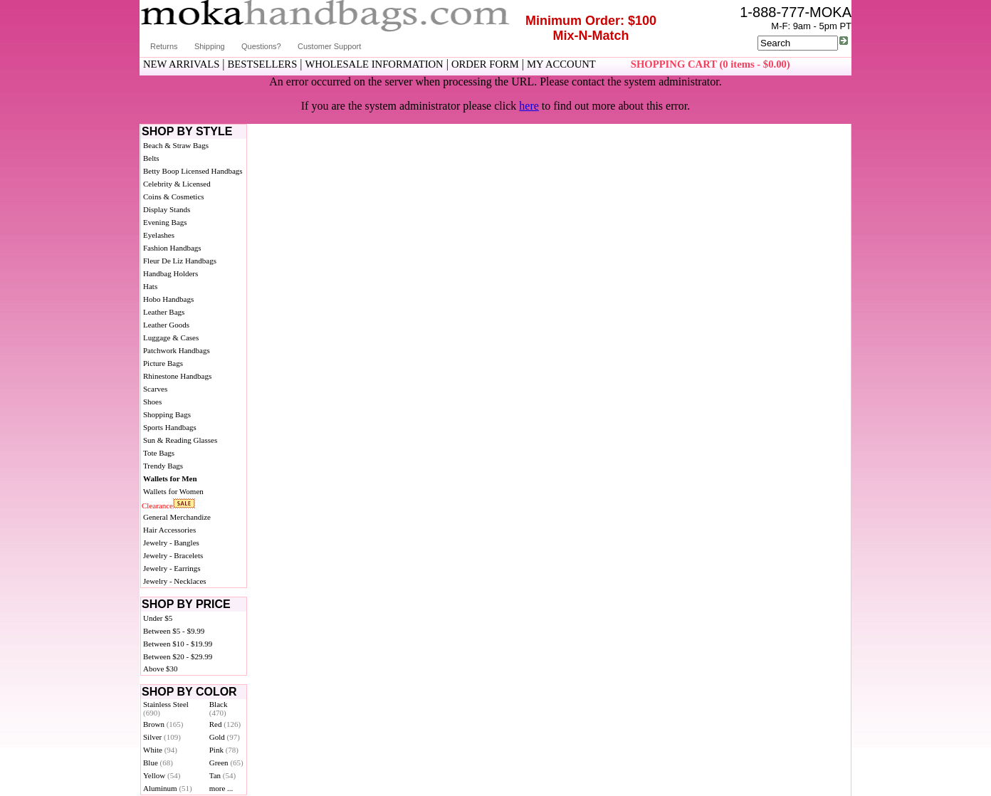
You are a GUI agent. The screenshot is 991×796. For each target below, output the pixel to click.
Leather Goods (166, 324)
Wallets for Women (173, 491)
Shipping (209, 46)
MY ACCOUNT (561, 64)
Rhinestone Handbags (177, 376)
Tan (222, 775)
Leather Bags (163, 312)
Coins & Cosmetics (173, 196)
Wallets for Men (170, 478)
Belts (151, 158)
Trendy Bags (163, 465)
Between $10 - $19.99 (177, 643)
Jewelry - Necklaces (174, 581)
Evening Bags (165, 222)
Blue (158, 762)
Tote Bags (158, 453)
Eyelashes (158, 235)
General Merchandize (177, 517)
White (160, 749)
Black (218, 708)
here (529, 106)
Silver (162, 737)
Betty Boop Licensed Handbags (193, 171)
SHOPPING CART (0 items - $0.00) (710, 64)
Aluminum (167, 788)
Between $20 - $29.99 (177, 656)
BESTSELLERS (263, 64)
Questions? (261, 46)
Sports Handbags (169, 427)
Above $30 (160, 668)
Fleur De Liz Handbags (179, 260)
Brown (163, 724)
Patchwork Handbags (176, 350)
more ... (221, 788)
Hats (150, 286)
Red (225, 724)
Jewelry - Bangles (171, 542)
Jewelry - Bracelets (173, 555)
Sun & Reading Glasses (180, 440)
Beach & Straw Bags (176, 145)
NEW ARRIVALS (181, 64)
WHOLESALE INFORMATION (374, 64)
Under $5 (157, 618)
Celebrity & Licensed (177, 183)
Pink (223, 749)
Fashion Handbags (172, 247)
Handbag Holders (170, 273)
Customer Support (329, 46)
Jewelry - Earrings (172, 568)
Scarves (155, 388)
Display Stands (166, 209)
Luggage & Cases (171, 337)
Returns (164, 46)
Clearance (157, 505)
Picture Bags (163, 363)
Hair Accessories (169, 529)
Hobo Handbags (168, 299)
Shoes (152, 401)
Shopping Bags (167, 414)
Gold (224, 737)
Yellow (161, 775)
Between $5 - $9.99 (173, 631)
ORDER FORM (485, 64)
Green (226, 762)
